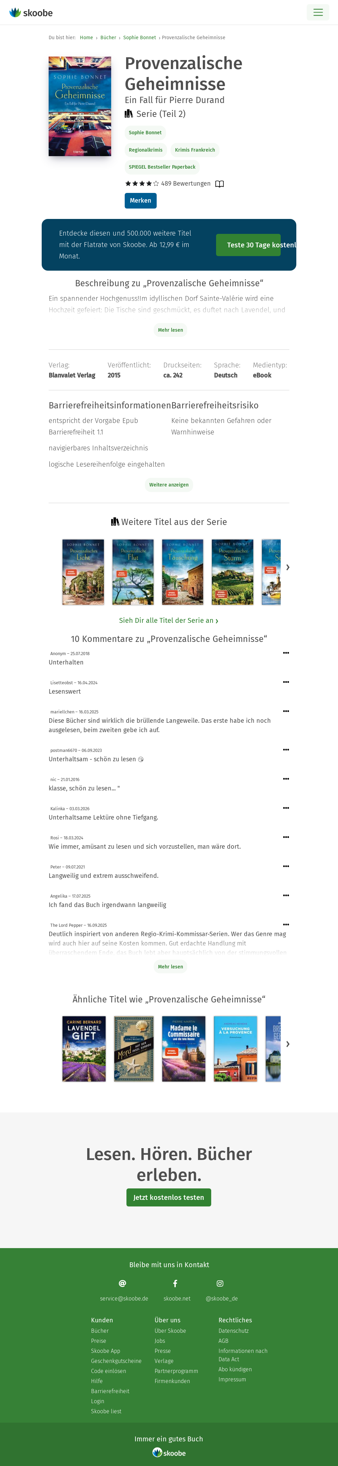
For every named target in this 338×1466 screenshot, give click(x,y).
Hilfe (97, 1381)
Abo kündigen (235, 1369)
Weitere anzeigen (169, 485)
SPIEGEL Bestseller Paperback (162, 167)
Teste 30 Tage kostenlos (254, 245)
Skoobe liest (106, 1411)
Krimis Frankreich (195, 150)
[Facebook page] (177, 1290)
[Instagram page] (222, 1290)
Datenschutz (234, 1331)
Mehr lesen (170, 967)
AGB (224, 1341)
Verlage (164, 1361)
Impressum (232, 1379)
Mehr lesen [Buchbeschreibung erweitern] (170, 330)
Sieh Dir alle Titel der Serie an (169, 620)
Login (97, 1401)
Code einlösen (108, 1371)
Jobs (160, 1341)
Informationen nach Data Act (243, 1355)
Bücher (108, 38)
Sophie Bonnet (139, 38)
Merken (140, 200)
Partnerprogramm (176, 1371)
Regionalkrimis (146, 150)
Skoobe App (105, 1351)
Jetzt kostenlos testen (168, 1197)
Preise (98, 1341)
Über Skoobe (170, 1331)
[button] (288, 566)
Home (86, 38)
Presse (163, 1351)
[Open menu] (318, 12)
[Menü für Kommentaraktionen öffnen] (286, 653)
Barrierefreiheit (110, 1391)
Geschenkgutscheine (116, 1361)
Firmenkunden (172, 1381)
